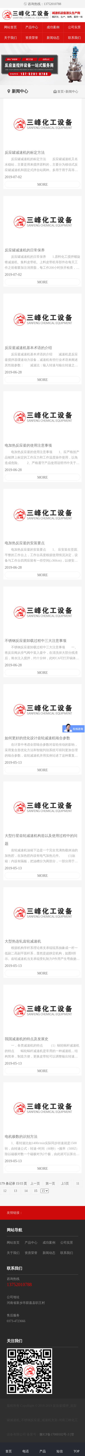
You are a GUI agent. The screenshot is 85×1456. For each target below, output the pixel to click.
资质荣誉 (31, 37)
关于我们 (10, 37)
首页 (58, 91)
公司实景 (74, 27)
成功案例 (53, 27)
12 (4, 1191)
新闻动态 (53, 37)
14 (26, 1191)
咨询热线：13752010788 (42, 4)
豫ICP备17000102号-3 (54, 1434)
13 (15, 1191)
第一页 (50, 1183)
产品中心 (31, 27)
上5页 (65, 1183)
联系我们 (74, 37)
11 (77, 1183)
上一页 (35, 1183)
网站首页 (10, 27)
